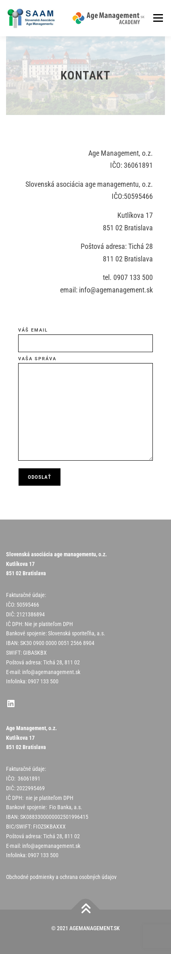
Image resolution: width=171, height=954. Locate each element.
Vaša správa (85, 409)
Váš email (85, 340)
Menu (158, 18)
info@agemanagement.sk (51, 672)
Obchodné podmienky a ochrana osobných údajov (61, 877)
